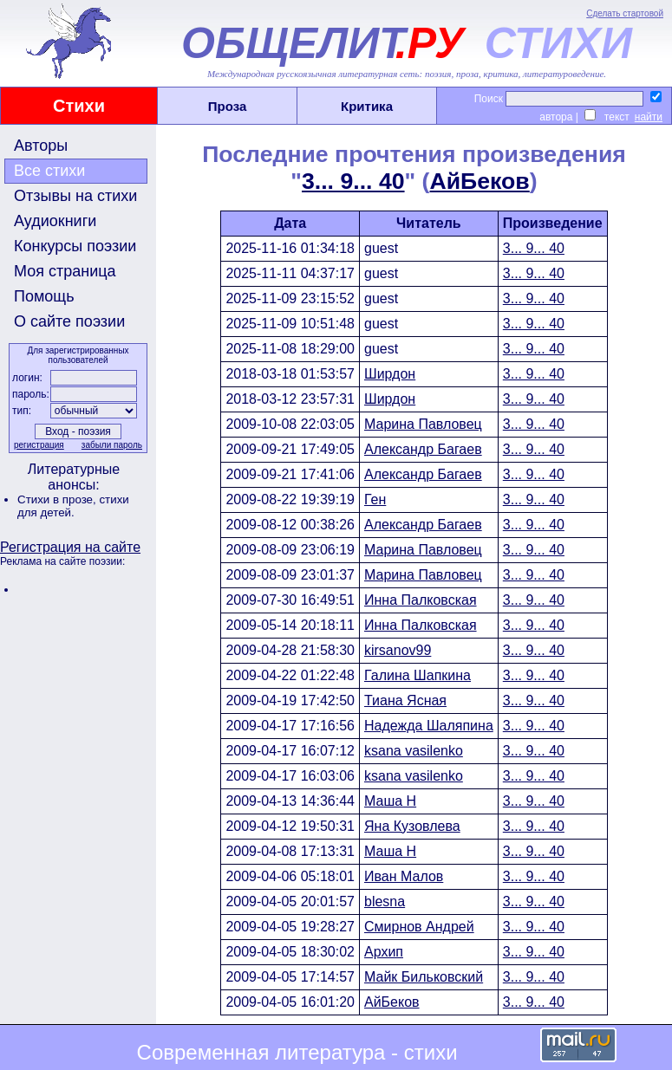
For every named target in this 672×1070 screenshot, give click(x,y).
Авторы (41, 145)
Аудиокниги (55, 221)
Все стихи (49, 170)
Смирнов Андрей (419, 926)
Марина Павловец (423, 424)
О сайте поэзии (69, 321)
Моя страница (65, 271)
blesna (384, 901)
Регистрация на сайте (70, 547)
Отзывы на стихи (75, 195)
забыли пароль (112, 445)
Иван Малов (403, 876)
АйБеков (479, 181)
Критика (367, 106)
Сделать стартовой (624, 13)
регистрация (39, 445)
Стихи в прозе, (58, 499)
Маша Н (390, 801)
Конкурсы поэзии (75, 246)
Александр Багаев (423, 449)
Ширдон (389, 373)
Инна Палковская (420, 600)
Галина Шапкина (417, 675)
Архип (383, 951)
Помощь (44, 296)
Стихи (79, 105)
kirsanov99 (397, 650)
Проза (227, 106)
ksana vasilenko (413, 750)
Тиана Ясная (405, 700)
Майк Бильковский (423, 976)
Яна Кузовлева (412, 826)
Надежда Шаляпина (428, 725)
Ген (375, 499)
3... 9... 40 (353, 181)
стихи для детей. (73, 506)
